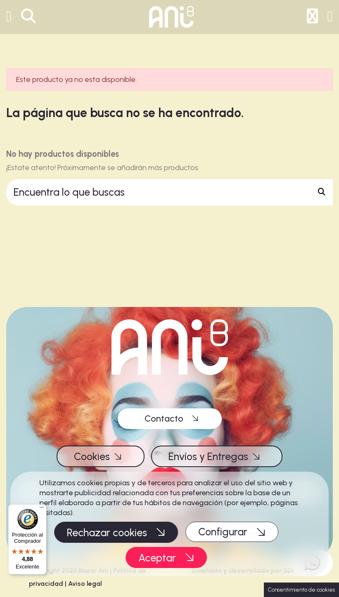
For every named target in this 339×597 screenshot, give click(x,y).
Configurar (224, 531)
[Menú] (42, 509)
